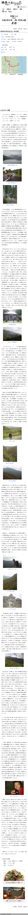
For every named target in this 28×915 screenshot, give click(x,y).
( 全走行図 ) (20, 74)
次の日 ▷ (25, 28)
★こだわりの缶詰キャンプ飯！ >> (14, 882)
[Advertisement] (14, 91)
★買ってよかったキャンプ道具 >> (14, 900)
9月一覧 (20, 28)
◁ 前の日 (15, 28)
